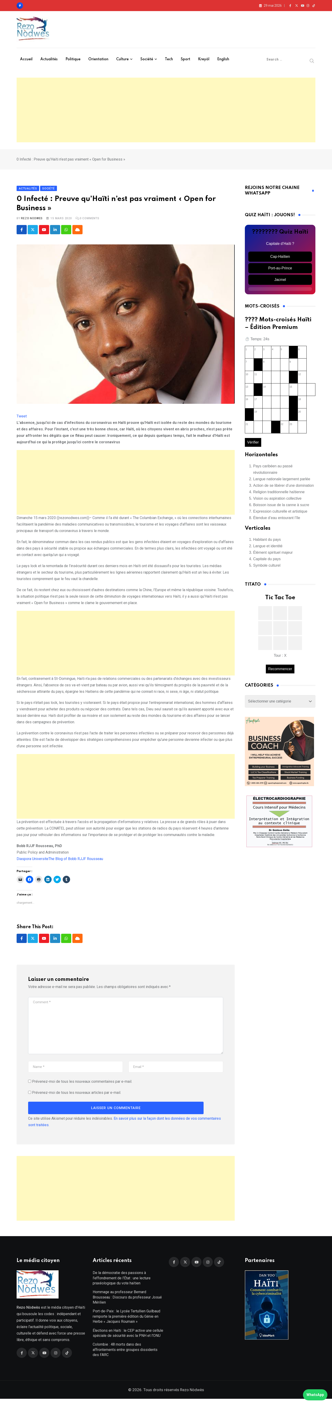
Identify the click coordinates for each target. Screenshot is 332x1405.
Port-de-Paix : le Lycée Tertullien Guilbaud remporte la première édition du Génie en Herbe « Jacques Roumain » (126, 1322)
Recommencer (280, 672)
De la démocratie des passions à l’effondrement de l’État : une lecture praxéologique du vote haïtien (122, 1284)
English (223, 59)
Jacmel (280, 283)
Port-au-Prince (280, 271)
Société (146, 59)
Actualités (49, 59)
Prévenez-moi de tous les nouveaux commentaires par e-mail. (82, 1085)
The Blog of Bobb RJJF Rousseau (75, 862)
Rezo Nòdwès (191, 1396)
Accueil (26, 59)
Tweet (22, 419)
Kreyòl (203, 59)
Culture (122, 59)
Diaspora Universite (32, 862)
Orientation (98, 59)
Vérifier (253, 445)
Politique (72, 59)
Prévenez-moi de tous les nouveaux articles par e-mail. (76, 1096)
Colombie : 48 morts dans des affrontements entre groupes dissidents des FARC (125, 1355)
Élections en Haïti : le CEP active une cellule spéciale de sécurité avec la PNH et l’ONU (128, 1339)
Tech (169, 59)
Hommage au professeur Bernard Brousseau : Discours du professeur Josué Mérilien (127, 1303)
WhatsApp (315, 1395)
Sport (185, 59)
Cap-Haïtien (280, 260)
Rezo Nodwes (32, 221)
